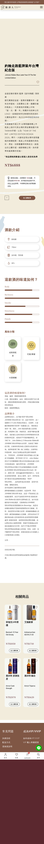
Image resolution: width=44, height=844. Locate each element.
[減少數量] (7, 198)
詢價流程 (6, 738)
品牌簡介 (10, 413)
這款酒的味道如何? (15, 392)
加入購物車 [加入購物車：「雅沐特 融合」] (33, 704)
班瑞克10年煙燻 (12, 623)
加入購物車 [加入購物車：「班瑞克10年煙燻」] (14, 650)
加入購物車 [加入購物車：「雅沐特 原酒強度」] (14, 704)
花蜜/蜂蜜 (31, 354)
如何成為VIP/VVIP (31, 738)
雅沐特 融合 (30, 676)
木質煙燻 (13, 377)
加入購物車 (27, 198)
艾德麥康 (28, 622)
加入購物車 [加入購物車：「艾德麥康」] (33, 650)
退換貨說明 (7, 746)
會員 (5, 758)
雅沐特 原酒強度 (12, 677)
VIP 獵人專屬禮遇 (31, 742)
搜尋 (38, 758)
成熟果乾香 (13, 354)
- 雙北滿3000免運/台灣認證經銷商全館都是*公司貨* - (22, 2)
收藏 (16, 758)
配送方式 (6, 742)
